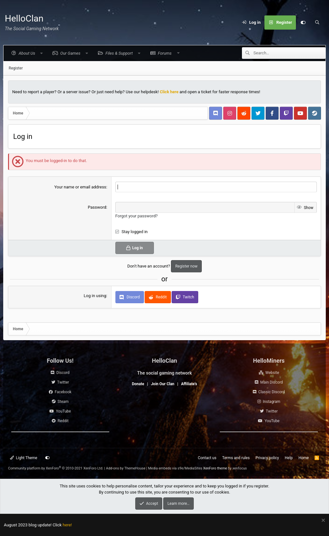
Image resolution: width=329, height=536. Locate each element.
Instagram (271, 401)
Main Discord (271, 382)
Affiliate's (189, 384)
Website (272, 372)
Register (16, 68)
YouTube (63, 411)
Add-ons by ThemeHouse (126, 468)
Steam (63, 401)
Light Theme (23, 458)
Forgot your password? (136, 215)
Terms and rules (236, 458)
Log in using (95, 295)
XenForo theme (215, 468)
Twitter (63, 382)
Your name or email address (80, 187)
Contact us (207, 458)
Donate (138, 384)
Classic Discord (271, 392)
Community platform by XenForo (55, 468)
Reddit (63, 421)
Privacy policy (267, 458)
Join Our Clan (162, 384)
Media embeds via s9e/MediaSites (175, 468)
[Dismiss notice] (322, 521)
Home (303, 458)
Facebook (63, 392)
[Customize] (303, 22)
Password (97, 207)
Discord (62, 372)
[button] (26, 53)
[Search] (317, 22)
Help (289, 458)
